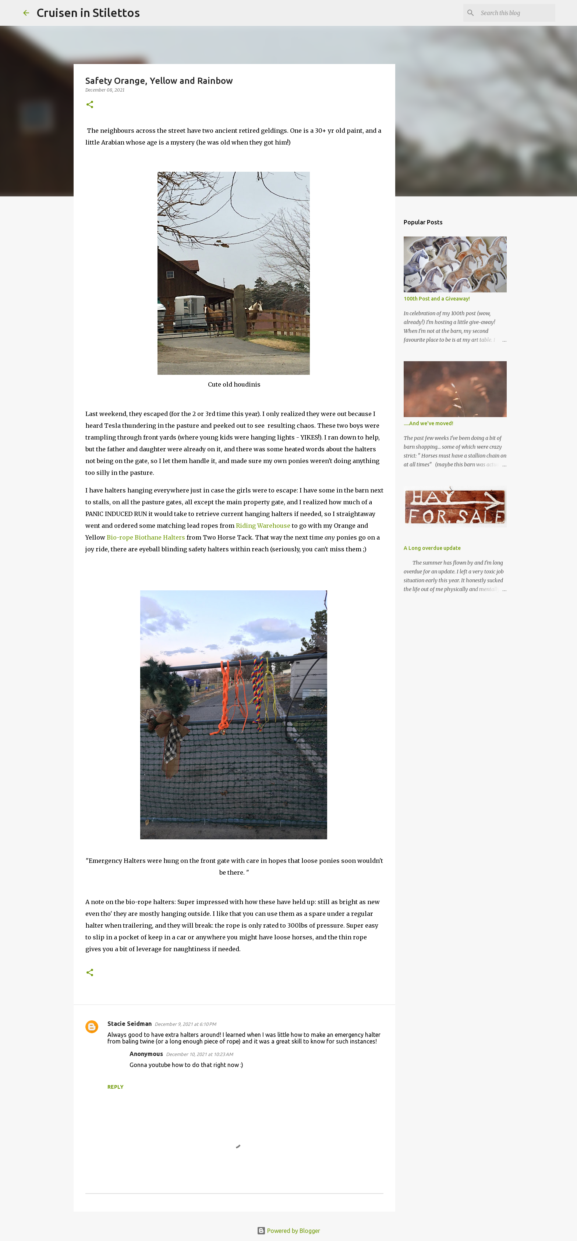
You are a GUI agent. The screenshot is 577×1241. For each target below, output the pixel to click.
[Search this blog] (516, 13)
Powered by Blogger (288, 1230)
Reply (115, 1087)
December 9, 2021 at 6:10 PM (185, 1024)
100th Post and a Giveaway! (437, 299)
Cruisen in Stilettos (88, 12)
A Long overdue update (432, 548)
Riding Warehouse (264, 525)
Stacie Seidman (129, 1023)
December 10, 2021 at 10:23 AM (199, 1054)
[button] (89, 105)
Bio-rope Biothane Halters (146, 537)
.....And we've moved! (428, 423)
